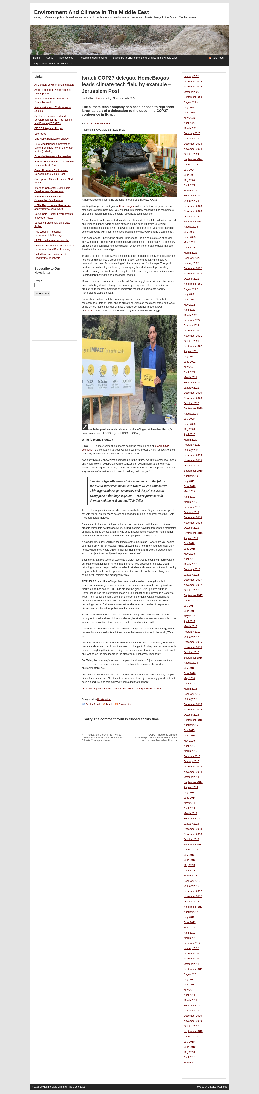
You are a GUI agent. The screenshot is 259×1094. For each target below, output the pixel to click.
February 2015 (192, 756)
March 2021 (190, 377)
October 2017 (191, 590)
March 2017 (190, 626)
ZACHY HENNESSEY (97, 123)
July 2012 (189, 917)
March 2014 (190, 813)
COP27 (89, 310)
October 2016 (191, 652)
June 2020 (190, 424)
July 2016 (189, 668)
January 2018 (191, 574)
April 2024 (189, 185)
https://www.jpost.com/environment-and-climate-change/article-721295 (121, 688)
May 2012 (189, 927)
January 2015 (191, 761)
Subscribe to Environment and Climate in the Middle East (145, 57)
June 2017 (190, 611)
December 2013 (193, 829)
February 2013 (192, 881)
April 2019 (189, 496)
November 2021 (193, 335)
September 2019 (193, 470)
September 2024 (193, 159)
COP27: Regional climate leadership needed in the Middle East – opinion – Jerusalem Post (156, 737)
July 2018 (189, 543)
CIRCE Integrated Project (48, 128)
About (49, 57)
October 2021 (191, 341)
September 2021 (193, 346)
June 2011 (190, 984)
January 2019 (191, 512)
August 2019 (191, 476)
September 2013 (193, 844)
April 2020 (189, 434)
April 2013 (189, 870)
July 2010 (189, 1041)
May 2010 (189, 1052)
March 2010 (190, 1062)
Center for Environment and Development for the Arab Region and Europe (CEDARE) (53, 120)
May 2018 (189, 553)
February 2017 (192, 631)
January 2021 (191, 387)
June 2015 (190, 735)
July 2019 (189, 481)
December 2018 (193, 517)
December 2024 (193, 143)
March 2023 (190, 252)
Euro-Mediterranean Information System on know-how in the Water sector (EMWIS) (53, 148)
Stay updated (125, 704)
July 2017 (189, 605)
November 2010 (193, 1021)
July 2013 (189, 855)
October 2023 (191, 216)
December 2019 (193, 455)
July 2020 (189, 418)
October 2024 (191, 154)
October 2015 (191, 714)
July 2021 (189, 356)
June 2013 (190, 860)
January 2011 (191, 1010)
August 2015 (191, 725)
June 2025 (190, 112)
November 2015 (193, 709)
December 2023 (193, 206)
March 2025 (190, 128)
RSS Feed (218, 57)
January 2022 (191, 325)
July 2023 (189, 232)
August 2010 (191, 1036)
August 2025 (191, 102)
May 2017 (189, 616)
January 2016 (191, 699)
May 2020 (189, 429)
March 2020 (190, 439)
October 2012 (191, 901)
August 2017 (191, 600)
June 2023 (190, 237)
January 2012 (191, 948)
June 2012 (190, 922)
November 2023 (193, 211)
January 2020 (191, 450)
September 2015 (193, 720)
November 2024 (193, 149)
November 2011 (193, 958)
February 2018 (192, 569)
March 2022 (190, 315)
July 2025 (189, 107)
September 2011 (193, 969)
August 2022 (191, 289)
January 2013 (191, 886)
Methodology (66, 57)
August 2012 (191, 912)
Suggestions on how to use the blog (53, 63)
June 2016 (190, 673)
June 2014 (190, 797)
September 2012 (193, 906)
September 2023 (193, 221)
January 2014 (191, 823)
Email (38, 281)
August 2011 (191, 974)
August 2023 (191, 226)
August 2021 (191, 351)
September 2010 (193, 1031)
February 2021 (192, 382)
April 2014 (189, 808)
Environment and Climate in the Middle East (91, 12)
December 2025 (193, 81)
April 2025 (189, 123)
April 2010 (189, 1057)
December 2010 (193, 1015)
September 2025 (193, 97)
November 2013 (193, 834)
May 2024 (189, 180)
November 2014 (193, 772)
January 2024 (191, 200)
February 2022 (192, 320)
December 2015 (193, 704)
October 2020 (191, 403)
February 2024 (192, 195)
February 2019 (192, 507)
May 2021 (189, 366)
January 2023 (191, 263)
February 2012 (192, 943)
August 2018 (191, 538)
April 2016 (189, 683)
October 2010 (191, 1026)
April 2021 (189, 372)
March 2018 (190, 564)
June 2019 (190, 486)
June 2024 (190, 175)
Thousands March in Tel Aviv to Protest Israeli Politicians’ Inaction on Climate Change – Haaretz (102, 737)
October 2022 (191, 278)
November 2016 (193, 647)
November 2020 (193, 398)
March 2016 (190, 688)
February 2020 (192, 444)
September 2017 (193, 595)
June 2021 (190, 361)
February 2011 (192, 1005)
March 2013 (190, 875)
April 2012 (189, 932)
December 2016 (193, 642)
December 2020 (193, 392)
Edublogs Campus (217, 1086)
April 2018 (189, 559)
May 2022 (189, 304)
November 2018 (193, 522)
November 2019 (193, 460)
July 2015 (189, 730)
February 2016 (192, 694)
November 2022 (193, 273)
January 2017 (191, 637)
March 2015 (190, 751)
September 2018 (193, 533)
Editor (97, 98)
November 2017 (193, 585)
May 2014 (189, 803)
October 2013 (191, 839)
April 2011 (189, 995)
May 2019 (189, 491)
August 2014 (191, 787)
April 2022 (189, 309)
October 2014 (191, 777)
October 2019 (191, 465)
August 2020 (191, 413)
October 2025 (191, 92)
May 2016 (189, 678)
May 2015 (189, 740)
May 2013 (189, 865)
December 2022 (193, 268)
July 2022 (189, 294)
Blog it (109, 704)
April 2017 (189, 621)
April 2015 (189, 746)
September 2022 (193, 283)
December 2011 (193, 953)
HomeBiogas (126, 206)
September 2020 (193, 408)
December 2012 (193, 891)
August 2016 (191, 662)
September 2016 (193, 657)
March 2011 (190, 1000)
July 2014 (189, 792)
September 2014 (193, 782)
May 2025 (189, 117)
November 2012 (193, 896)
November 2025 (193, 86)
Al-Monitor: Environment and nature (54, 84)
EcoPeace (40, 133)
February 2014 (192, 818)
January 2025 (191, 138)
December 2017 (193, 579)
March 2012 (190, 938)
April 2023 (189, 247)
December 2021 (193, 330)
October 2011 (191, 964)
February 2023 (192, 258)
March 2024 (190, 190)
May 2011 (189, 989)
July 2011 (189, 979)
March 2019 (190, 502)
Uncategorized (104, 699)
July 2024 (189, 169)
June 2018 (190, 548)
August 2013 (191, 849)
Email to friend (93, 704)
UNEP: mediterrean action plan (51, 240)
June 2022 (190, 299)
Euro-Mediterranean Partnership (52, 156)
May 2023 (189, 242)
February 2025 (192, 133)
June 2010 (190, 1046)
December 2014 (193, 766)
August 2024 (191, 164)
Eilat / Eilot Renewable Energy (51, 138)
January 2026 (191, 76)
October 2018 (191, 527)
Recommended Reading (93, 57)
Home (36, 57)
